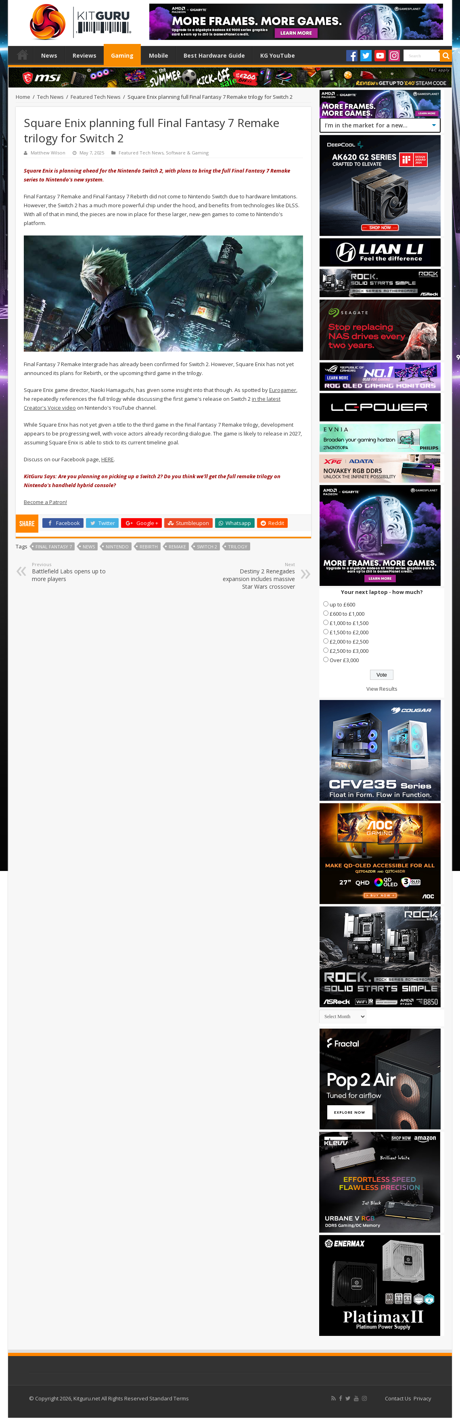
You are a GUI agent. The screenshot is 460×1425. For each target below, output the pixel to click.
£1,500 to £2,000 (349, 632)
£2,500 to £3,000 (349, 650)
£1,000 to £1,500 (349, 623)
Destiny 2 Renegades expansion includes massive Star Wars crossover (253, 575)
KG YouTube (277, 55)
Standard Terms (169, 1398)
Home (22, 54)
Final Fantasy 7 (54, 547)
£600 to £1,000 (347, 613)
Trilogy (237, 547)
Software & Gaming (187, 153)
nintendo (117, 547)
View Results (381, 688)
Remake (177, 547)
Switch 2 (207, 547)
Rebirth (149, 547)
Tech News (50, 96)
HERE (107, 459)
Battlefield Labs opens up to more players (73, 572)
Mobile (158, 55)
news (89, 547)
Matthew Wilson (48, 153)
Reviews (84, 55)
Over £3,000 (344, 660)
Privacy (422, 1398)
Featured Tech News (96, 96)
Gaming (122, 55)
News (49, 55)
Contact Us (398, 1398)
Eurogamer (282, 390)
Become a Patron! (45, 502)
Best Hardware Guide (214, 55)
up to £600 (342, 604)
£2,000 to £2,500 (349, 641)
